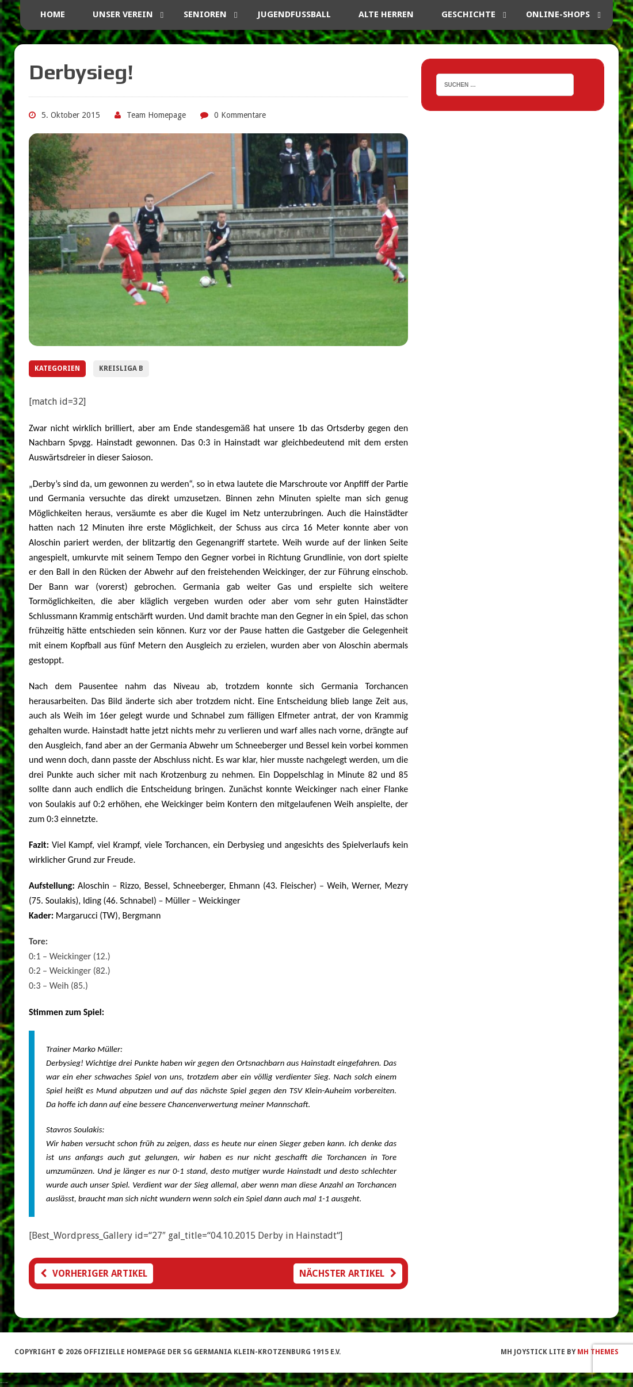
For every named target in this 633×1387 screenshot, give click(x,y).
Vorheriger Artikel (93, 1273)
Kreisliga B (121, 368)
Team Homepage (156, 115)
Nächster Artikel (347, 1273)
